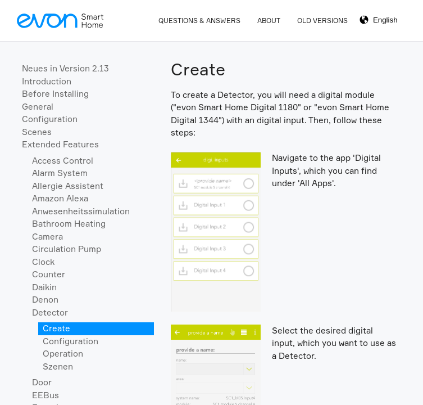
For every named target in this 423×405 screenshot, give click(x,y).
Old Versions (322, 20)
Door (42, 382)
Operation (63, 353)
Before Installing (55, 93)
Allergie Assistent (67, 186)
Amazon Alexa (60, 198)
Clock (43, 261)
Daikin (44, 287)
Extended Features (60, 144)
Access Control (62, 160)
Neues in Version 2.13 (65, 68)
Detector (50, 312)
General (37, 106)
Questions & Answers (199, 20)
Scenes (37, 132)
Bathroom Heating (69, 223)
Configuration (50, 119)
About (268, 20)
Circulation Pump (66, 249)
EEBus (45, 395)
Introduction (46, 81)
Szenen (58, 366)
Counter (48, 274)
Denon (45, 299)
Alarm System (60, 173)
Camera (47, 236)
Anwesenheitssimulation (81, 211)
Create (56, 328)
